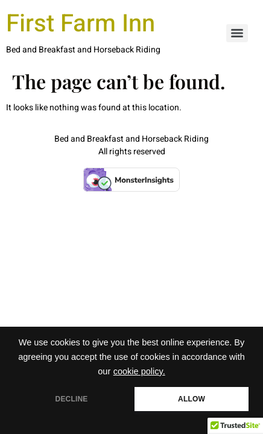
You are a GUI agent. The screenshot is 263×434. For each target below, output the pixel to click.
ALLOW (191, 399)
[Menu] (237, 33)
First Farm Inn (80, 24)
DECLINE (71, 399)
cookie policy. (139, 371)
